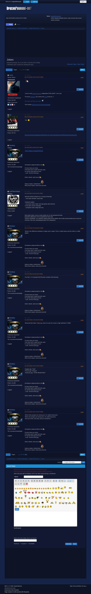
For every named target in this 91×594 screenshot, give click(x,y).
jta (10, 115)
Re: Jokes (27, 75)
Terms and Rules (77, 586)
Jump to (59, 462)
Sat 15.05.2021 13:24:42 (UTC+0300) (34, 193)
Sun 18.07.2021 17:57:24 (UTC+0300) (34, 319)
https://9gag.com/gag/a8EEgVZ (34, 150)
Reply (82, 69)
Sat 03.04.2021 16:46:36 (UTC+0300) (34, 147)
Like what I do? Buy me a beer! (34, 101)
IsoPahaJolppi (14, 191)
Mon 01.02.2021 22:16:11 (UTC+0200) (34, 77)
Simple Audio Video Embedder (12, 590)
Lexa (11, 75)
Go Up (8, 454)
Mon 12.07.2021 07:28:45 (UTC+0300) (34, 228)
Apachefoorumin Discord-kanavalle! (41, 104)
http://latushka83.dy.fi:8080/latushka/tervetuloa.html (63, 135)
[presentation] (29, 533)
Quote (80, 89)
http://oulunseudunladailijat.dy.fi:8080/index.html (37, 135)
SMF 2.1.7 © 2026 (9, 586)
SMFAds (6, 588)
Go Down (9, 69)
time (46, 96)
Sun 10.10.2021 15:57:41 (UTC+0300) (34, 411)
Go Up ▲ (84, 586)
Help (71, 586)
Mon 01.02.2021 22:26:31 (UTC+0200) (34, 116)
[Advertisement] (45, 44)
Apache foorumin (36, 93)
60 (25, 69)
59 (23, 69)
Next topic (81, 64)
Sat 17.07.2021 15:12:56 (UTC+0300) (34, 274)
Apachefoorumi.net (56, 16)
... (21, 69)
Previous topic (71, 64)
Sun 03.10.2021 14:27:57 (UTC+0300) (34, 365)
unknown (32, 96)
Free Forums (13, 588)
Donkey (12, 145)
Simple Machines (18, 586)
